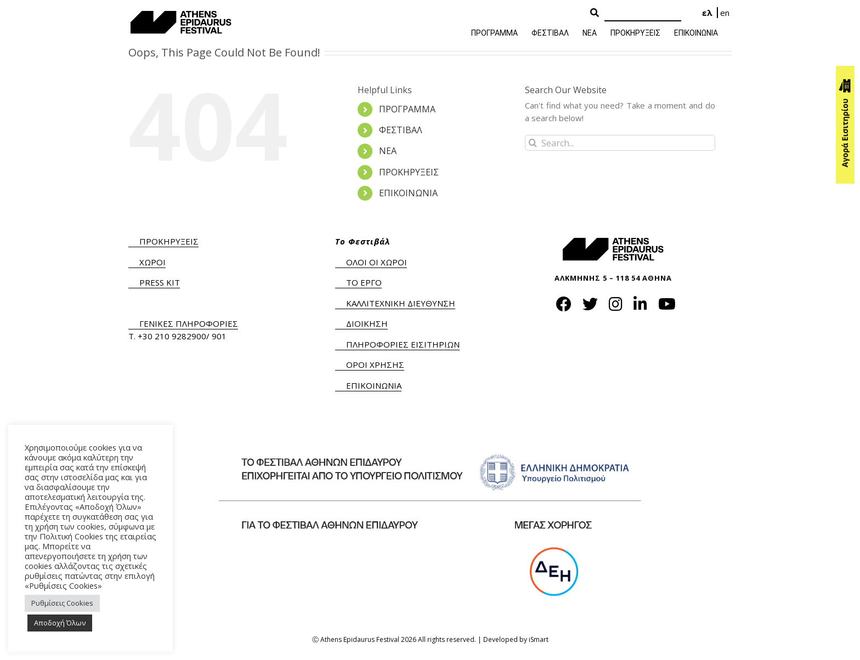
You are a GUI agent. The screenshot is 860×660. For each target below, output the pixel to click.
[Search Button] (594, 13)
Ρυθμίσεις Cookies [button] (62, 603)
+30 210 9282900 (172, 336)
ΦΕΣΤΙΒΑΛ (400, 130)
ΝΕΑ (388, 151)
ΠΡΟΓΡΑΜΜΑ (407, 109)
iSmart (538, 639)
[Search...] (620, 143)
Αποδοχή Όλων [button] (60, 623)
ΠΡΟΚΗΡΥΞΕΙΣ (409, 172)
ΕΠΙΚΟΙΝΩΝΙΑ (408, 193)
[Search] (642, 13)
